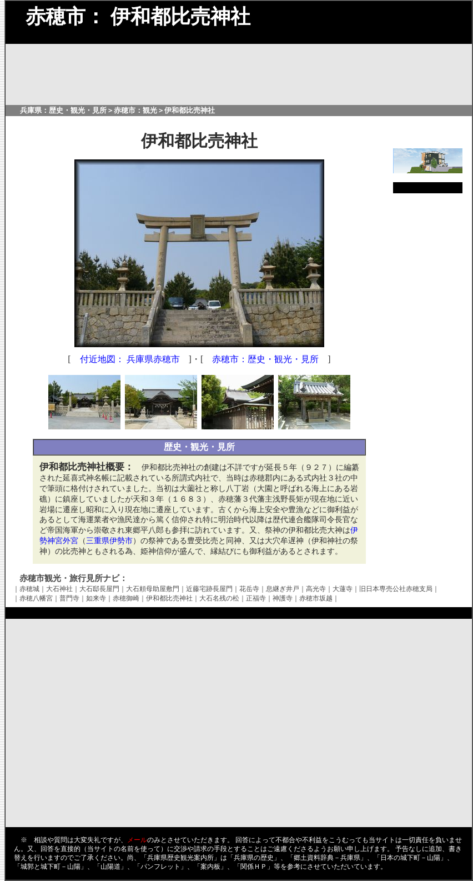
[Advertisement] (427, 368)
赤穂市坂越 (316, 598)
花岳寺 (249, 589)
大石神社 (59, 589)
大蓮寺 (343, 589)
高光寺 (316, 589)
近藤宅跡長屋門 (209, 589)
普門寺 (69, 598)
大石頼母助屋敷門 (152, 589)
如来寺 (96, 598)
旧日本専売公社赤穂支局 (395, 589)
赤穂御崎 (126, 598)
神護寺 (283, 598)
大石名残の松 (219, 598)
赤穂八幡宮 (36, 598)
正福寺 (256, 598)
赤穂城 (29, 589)
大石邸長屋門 (99, 589)
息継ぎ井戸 (282, 589)
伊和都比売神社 (169, 598)
